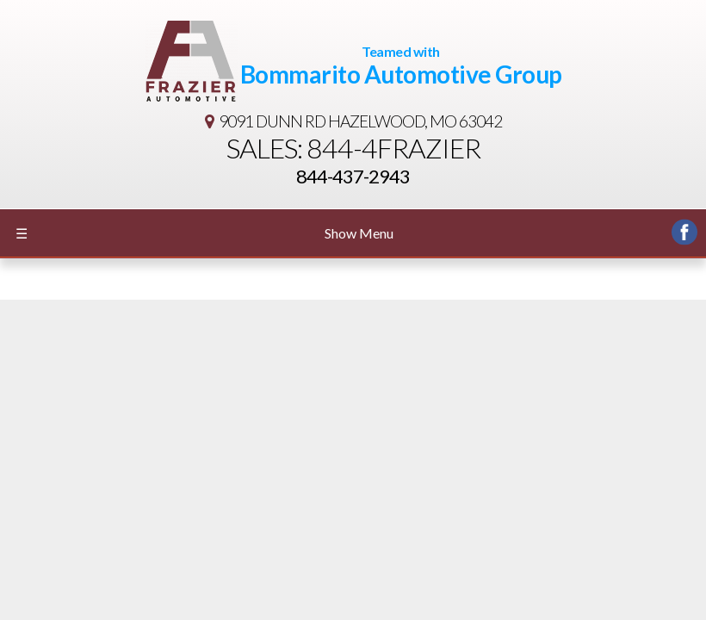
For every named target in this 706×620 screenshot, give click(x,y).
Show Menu (204, 233)
